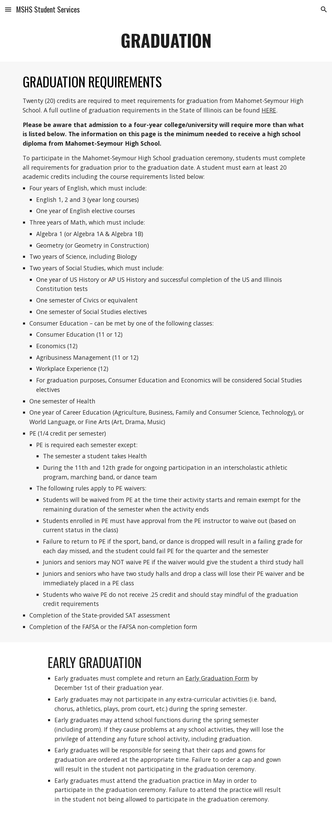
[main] (166, 40)
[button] (8, 9)
